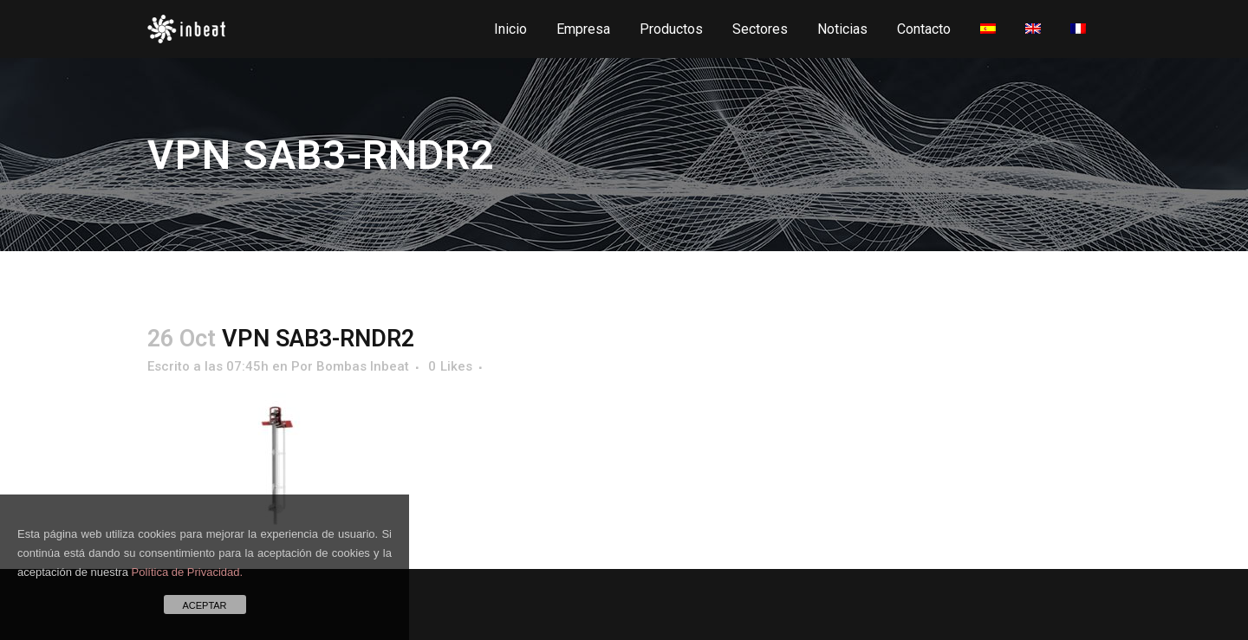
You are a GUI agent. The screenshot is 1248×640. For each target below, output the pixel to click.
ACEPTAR (204, 605)
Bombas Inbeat (362, 366)
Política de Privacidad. (188, 572)
